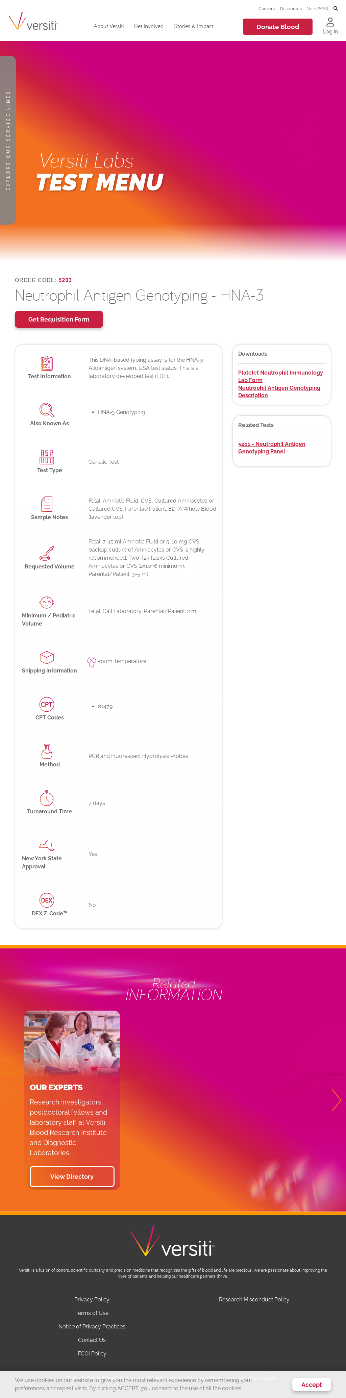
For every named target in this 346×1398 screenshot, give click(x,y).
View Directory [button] (72, 1176)
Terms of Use (91, 1313)
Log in (330, 31)
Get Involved (149, 26)
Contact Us (92, 1340)
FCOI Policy (92, 1353)
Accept (311, 1384)
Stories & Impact (194, 26)
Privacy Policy (91, 1299)
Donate (277, 26)
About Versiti (109, 26)
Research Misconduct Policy (254, 1299)
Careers (266, 8)
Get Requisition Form (59, 319)
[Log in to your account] (330, 23)
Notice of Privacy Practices (91, 1326)
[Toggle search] (335, 8)
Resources (291, 8)
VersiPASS (317, 8)
